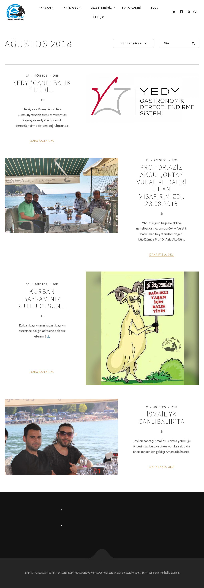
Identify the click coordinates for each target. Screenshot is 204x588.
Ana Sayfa (46, 7)
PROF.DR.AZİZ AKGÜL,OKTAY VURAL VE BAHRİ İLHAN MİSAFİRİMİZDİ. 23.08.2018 (162, 185)
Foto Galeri (131, 7)
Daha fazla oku (42, 140)
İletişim (99, 17)
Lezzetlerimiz (101, 7)
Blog (155, 7)
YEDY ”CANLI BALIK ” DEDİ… (42, 86)
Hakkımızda (72, 7)
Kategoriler (131, 43)
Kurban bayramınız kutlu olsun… (42, 299)
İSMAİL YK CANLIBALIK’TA (162, 417)
